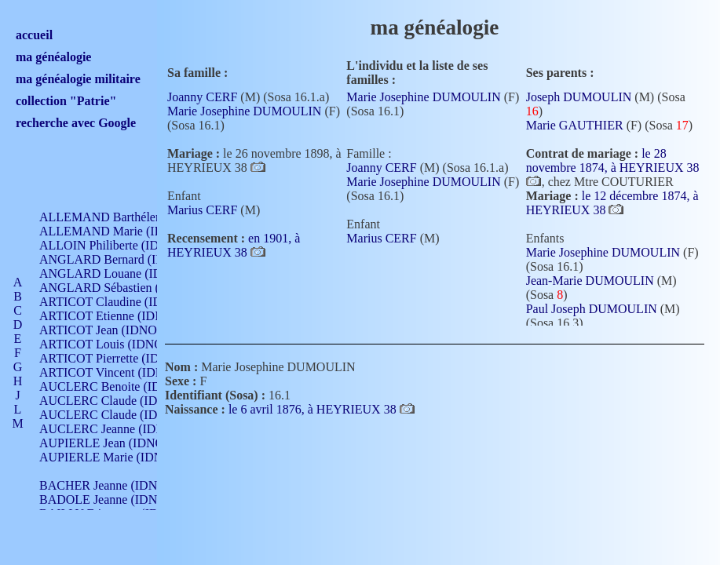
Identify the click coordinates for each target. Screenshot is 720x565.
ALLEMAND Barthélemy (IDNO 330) (137, 217)
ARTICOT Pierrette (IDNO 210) (121, 358)
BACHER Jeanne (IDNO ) (106, 485)
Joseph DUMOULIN (579, 97)
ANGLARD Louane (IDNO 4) (116, 273)
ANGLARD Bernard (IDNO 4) (117, 259)
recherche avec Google (76, 122)
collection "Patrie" (66, 101)
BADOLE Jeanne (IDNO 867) (115, 499)
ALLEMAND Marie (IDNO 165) (123, 231)
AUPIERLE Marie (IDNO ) (109, 457)
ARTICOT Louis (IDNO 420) (114, 344)
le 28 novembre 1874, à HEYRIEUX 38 (613, 160)
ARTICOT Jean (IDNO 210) (111, 330)
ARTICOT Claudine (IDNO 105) (122, 301)
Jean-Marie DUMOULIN (590, 280)
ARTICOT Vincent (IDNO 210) (119, 372)
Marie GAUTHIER (574, 125)
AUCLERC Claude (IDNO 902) (120, 400)
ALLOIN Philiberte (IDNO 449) (121, 245)
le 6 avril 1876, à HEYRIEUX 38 (314, 409)
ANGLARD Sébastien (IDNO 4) (121, 287)
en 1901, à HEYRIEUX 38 (233, 245)
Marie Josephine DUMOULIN (244, 111)
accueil (34, 35)
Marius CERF (202, 210)
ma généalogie (53, 57)
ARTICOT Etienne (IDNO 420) (119, 316)
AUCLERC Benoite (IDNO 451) (122, 386)
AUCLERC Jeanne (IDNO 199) (119, 429)
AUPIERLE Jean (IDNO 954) (114, 443)
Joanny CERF (202, 97)
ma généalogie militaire (78, 79)
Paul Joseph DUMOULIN (591, 308)
